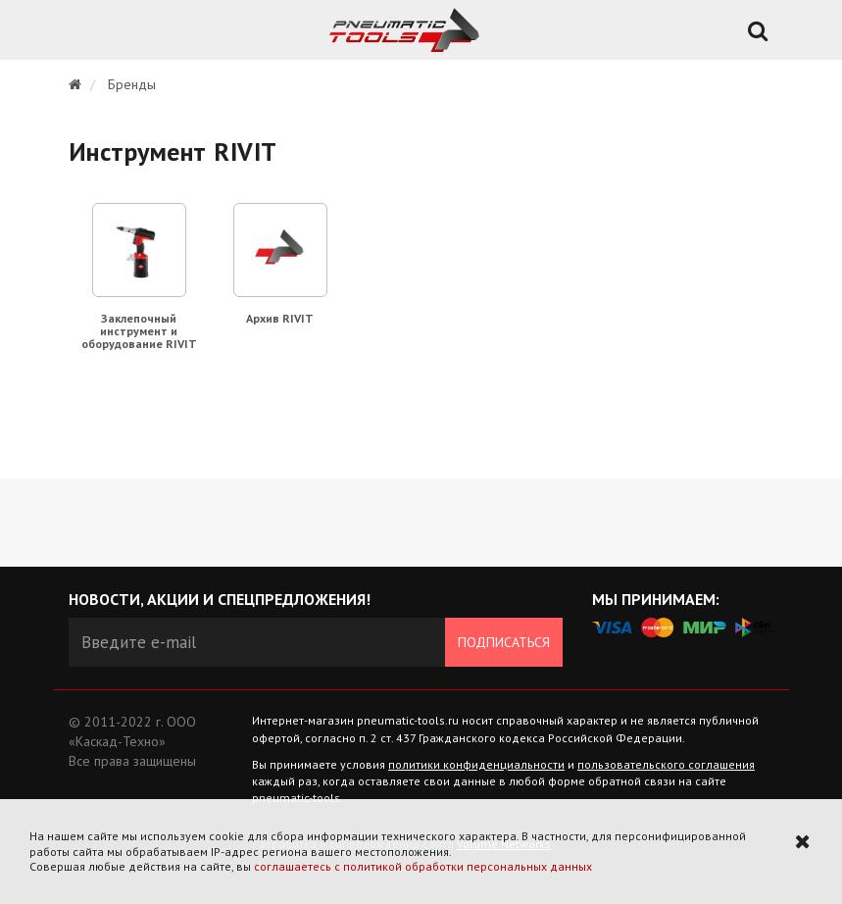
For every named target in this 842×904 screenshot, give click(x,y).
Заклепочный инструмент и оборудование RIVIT (139, 331)
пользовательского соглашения (666, 764)
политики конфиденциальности (476, 764)
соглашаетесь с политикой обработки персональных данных (423, 866)
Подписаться (504, 642)
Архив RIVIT (280, 318)
